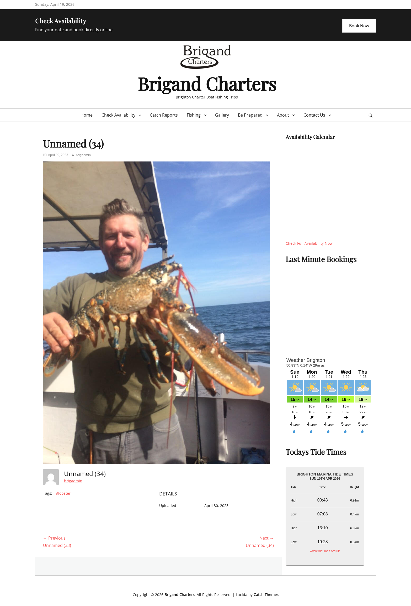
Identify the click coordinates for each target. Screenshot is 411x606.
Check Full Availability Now (309, 243)
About (283, 115)
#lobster (63, 493)
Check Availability (118, 115)
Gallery (222, 115)
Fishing (194, 115)
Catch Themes (266, 594)
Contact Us (314, 115)
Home (87, 115)
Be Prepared (250, 115)
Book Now (359, 26)
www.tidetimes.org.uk (325, 551)
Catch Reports (164, 115)
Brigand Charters (207, 83)
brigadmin (83, 155)
